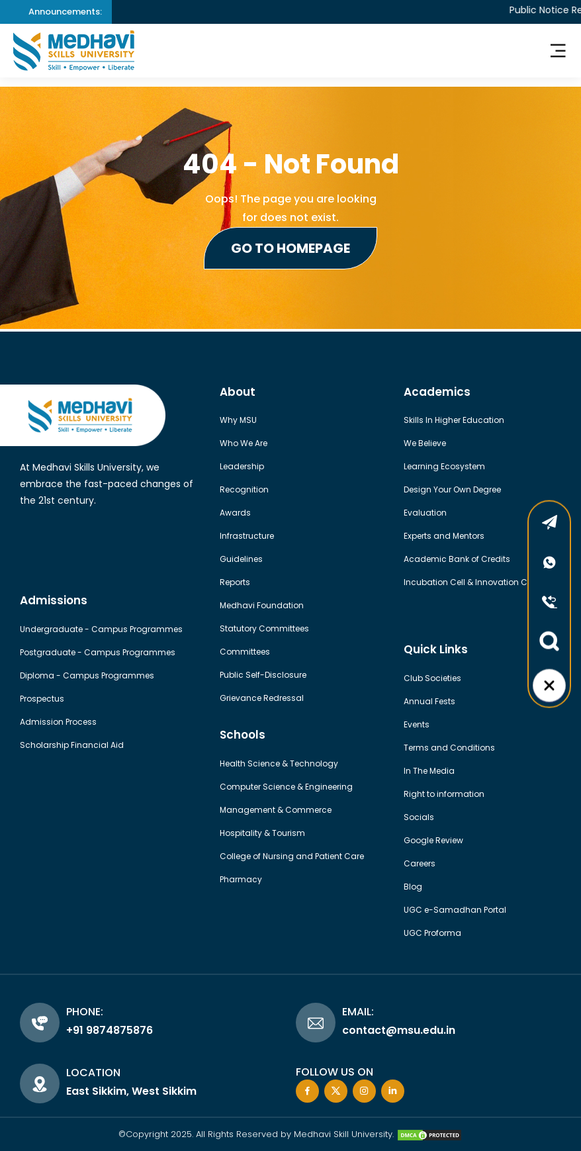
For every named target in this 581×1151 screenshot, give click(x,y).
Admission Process (58, 721)
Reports (235, 582)
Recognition (244, 489)
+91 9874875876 (109, 1030)
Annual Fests (429, 701)
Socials (419, 817)
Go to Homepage (290, 248)
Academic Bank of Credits (457, 559)
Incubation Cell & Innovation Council (478, 582)
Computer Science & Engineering (286, 786)
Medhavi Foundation (262, 605)
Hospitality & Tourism (262, 833)
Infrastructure (247, 535)
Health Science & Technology (279, 763)
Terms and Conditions (449, 747)
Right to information (444, 794)
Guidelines (241, 559)
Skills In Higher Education (454, 420)
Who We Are (243, 443)
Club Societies (432, 678)
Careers (419, 863)
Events (416, 724)
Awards (235, 512)
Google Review (433, 840)
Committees (245, 651)
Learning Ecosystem (444, 466)
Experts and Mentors (444, 535)
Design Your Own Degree (452, 489)
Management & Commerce (276, 809)
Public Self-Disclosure (263, 674)
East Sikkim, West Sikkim (131, 1091)
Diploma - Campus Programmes (87, 675)
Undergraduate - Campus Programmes (101, 629)
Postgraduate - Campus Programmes (97, 652)
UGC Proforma (432, 933)
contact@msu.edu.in (398, 1030)
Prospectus (42, 698)
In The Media (429, 770)
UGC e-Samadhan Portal (455, 909)
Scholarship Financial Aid (72, 745)
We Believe (425, 443)
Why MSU (238, 420)
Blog (413, 886)
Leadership (242, 466)
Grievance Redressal (262, 698)
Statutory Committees (264, 628)
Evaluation (425, 512)
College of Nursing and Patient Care (292, 856)
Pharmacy (241, 879)
